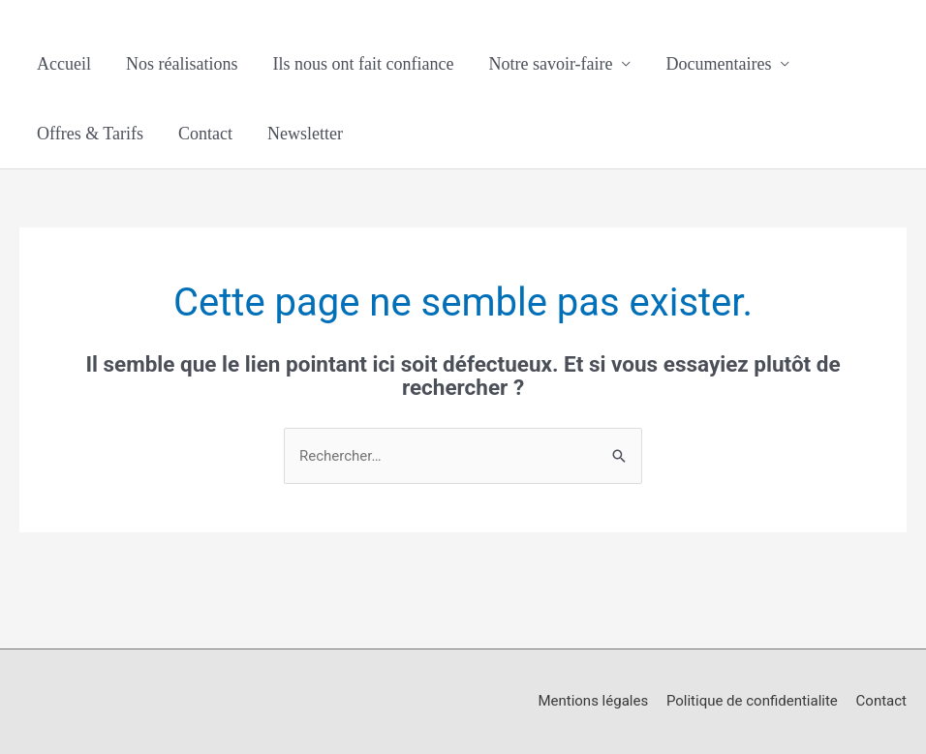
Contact (205, 133)
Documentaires (718, 64)
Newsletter (305, 133)
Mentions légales (593, 700)
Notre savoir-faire (550, 64)
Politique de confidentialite (752, 700)
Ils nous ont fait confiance (362, 64)
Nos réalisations (181, 64)
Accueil (64, 64)
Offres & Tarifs (90, 133)
